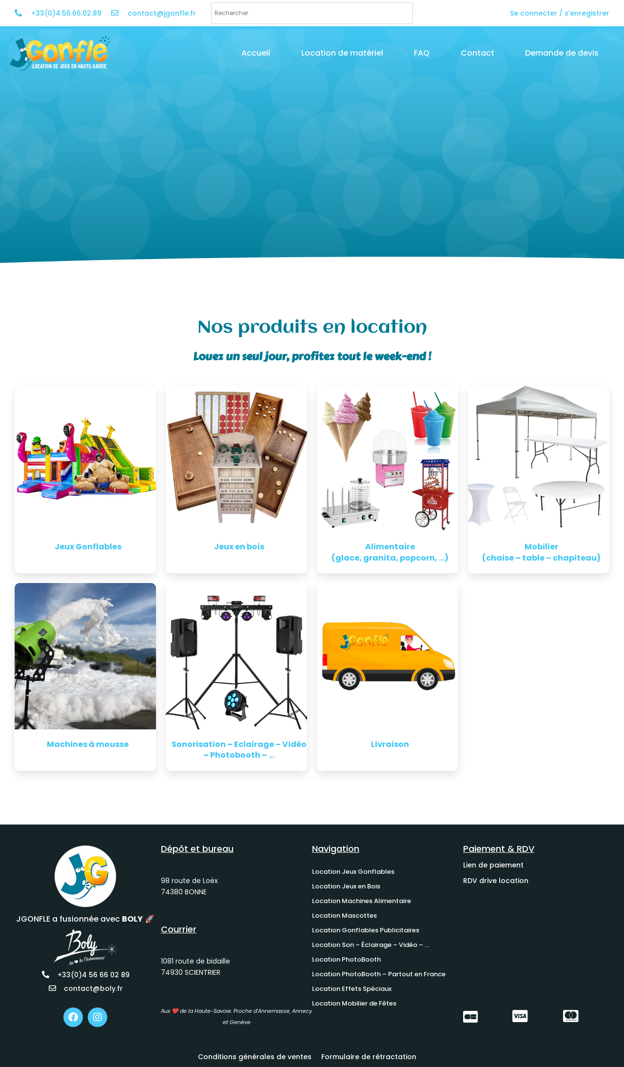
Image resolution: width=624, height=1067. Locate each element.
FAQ (421, 53)
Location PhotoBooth (346, 959)
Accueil (255, 53)
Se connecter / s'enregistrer (559, 13)
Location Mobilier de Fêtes (354, 1003)
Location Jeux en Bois (346, 886)
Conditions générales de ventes (255, 1057)
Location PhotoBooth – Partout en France (379, 974)
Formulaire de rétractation (368, 1057)
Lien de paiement (493, 865)
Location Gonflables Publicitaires (365, 930)
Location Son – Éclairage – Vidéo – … (370, 944)
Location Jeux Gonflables (353, 871)
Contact (477, 53)
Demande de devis (562, 53)
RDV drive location (495, 881)
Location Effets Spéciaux (351, 988)
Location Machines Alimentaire (361, 901)
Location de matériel (342, 53)
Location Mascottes (344, 915)
